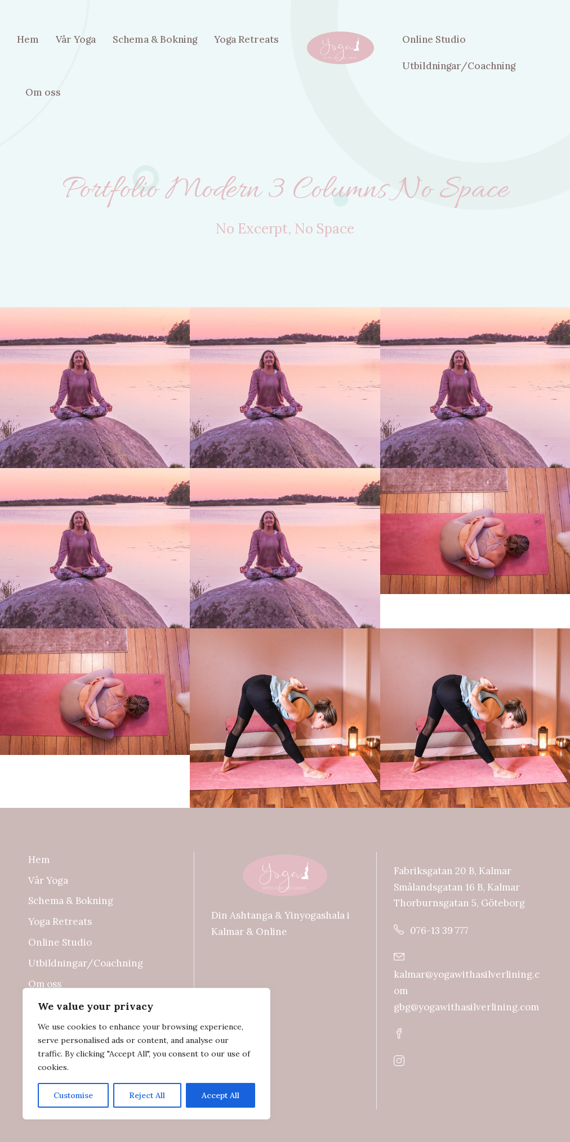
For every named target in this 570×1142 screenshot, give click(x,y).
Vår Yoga (76, 39)
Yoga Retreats (246, 39)
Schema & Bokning (155, 39)
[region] (146, 1053)
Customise (73, 1095)
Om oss (43, 92)
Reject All (147, 1095)
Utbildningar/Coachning (458, 66)
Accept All (220, 1095)
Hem (28, 39)
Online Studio (434, 39)
